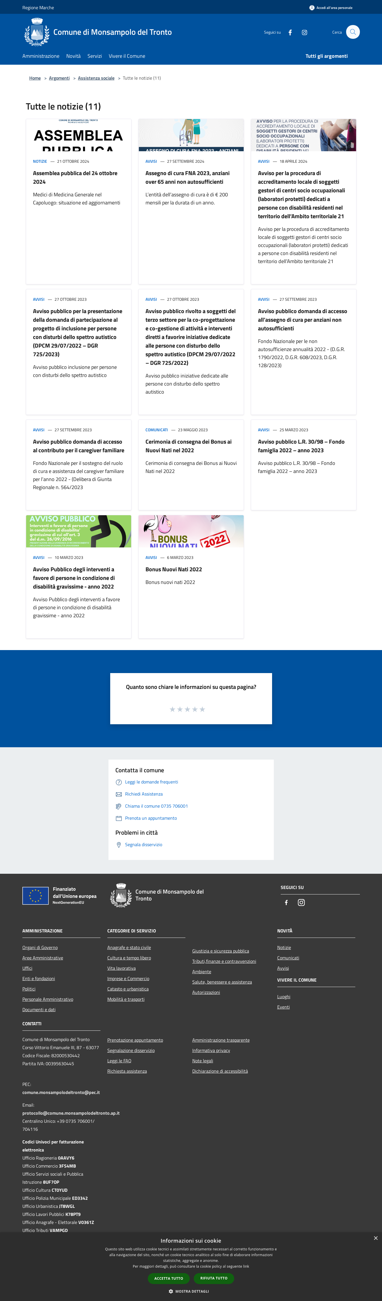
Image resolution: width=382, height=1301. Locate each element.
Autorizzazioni (206, 992)
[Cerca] (353, 32)
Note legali (202, 1060)
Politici (29, 988)
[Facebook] (287, 32)
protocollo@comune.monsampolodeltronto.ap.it (71, 1113)
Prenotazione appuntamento (135, 1039)
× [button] (375, 1238)
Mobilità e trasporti (126, 999)
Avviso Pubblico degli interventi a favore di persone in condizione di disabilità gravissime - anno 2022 (74, 578)
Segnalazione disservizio (131, 1050)
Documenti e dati (39, 1009)
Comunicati (157, 430)
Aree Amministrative (42, 957)
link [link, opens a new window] (246, 1266)
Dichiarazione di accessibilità (220, 1071)
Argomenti (59, 77)
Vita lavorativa (121, 968)
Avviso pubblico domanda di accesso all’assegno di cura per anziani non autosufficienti (302, 319)
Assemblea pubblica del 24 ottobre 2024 (75, 177)
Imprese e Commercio (128, 978)
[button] (191, 1291)
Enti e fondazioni (38, 978)
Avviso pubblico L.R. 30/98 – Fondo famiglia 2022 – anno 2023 (301, 446)
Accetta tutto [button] (168, 1278)
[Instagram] (302, 32)
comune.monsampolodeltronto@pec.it (61, 1092)
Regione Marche (38, 7)
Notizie (40, 161)
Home (35, 77)
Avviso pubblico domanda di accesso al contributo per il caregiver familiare (78, 446)
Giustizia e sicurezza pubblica (220, 950)
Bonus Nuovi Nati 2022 (174, 569)
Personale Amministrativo (47, 999)
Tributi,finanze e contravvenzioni (224, 961)
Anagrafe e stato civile (129, 947)
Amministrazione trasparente (221, 1039)
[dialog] (191, 1266)
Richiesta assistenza (127, 1071)
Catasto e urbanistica (128, 988)
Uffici (27, 968)
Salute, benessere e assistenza (222, 981)
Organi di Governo (40, 947)
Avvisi (151, 161)
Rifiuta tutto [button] (214, 1278)
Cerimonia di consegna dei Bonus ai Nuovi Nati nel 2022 (189, 446)
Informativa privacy (211, 1050)
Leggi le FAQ (119, 1060)
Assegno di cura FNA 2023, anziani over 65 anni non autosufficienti (188, 177)
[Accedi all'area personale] (331, 7)
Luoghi (283, 996)
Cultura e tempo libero (129, 957)
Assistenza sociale (96, 77)
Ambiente (201, 971)
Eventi (283, 1006)
